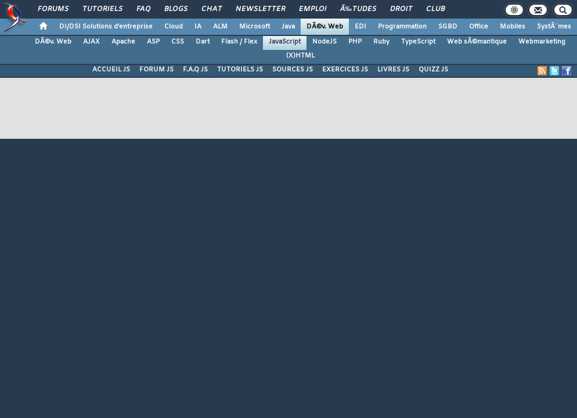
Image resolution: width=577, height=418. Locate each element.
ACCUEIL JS (111, 70)
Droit (401, 9)
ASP (153, 42)
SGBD (447, 27)
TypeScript (418, 42)
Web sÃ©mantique (477, 42)
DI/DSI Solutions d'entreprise (106, 27)
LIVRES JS (393, 70)
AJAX (91, 42)
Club (435, 9)
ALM (220, 27)
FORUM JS (156, 70)
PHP (355, 42)
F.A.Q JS (195, 70)
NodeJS (324, 42)
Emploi (312, 9)
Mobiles (512, 27)
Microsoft (254, 27)
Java (288, 27)
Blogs (176, 9)
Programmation (402, 27)
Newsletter (260, 9)
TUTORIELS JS (240, 70)
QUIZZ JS (433, 70)
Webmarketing (541, 42)
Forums (53, 9)
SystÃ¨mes (554, 27)
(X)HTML (300, 56)
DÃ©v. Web (324, 27)
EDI (360, 27)
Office (478, 27)
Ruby (381, 42)
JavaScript (285, 42)
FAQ (143, 9)
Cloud (173, 27)
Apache (123, 42)
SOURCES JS (292, 70)
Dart (203, 42)
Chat (211, 9)
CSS (177, 42)
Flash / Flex (239, 42)
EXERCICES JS (345, 70)
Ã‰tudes (358, 9)
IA (197, 27)
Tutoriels (102, 9)
